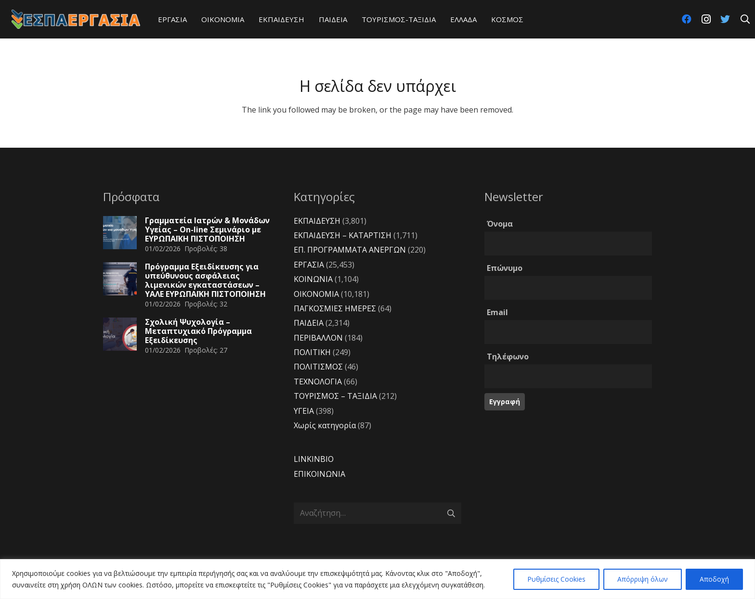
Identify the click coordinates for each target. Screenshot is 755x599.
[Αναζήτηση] (745, 19)
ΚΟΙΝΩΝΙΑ (313, 279)
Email (497, 312)
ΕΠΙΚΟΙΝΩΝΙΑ (319, 474)
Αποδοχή (714, 579)
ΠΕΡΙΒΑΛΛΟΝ (318, 337)
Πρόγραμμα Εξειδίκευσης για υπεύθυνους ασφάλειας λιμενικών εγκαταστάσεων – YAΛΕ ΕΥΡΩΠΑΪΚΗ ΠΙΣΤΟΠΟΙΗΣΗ (205, 280)
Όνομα (500, 223)
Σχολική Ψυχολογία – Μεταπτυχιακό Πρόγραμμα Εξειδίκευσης (198, 331)
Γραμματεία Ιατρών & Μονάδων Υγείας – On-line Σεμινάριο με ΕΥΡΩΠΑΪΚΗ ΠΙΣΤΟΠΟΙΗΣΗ (207, 229)
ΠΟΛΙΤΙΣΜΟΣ (318, 366)
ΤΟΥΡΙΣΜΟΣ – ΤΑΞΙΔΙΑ (335, 396)
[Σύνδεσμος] (76, 19)
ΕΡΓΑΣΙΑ (309, 264)
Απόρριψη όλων (642, 579)
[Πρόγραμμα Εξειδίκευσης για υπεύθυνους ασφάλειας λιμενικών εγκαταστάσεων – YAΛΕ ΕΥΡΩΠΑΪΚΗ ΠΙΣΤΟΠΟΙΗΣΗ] (120, 279)
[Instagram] (706, 19)
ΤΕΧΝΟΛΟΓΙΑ (318, 381)
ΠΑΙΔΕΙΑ (309, 323)
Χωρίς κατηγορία (325, 425)
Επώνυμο (504, 268)
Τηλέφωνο (508, 356)
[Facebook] (686, 19)
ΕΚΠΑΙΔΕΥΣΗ (317, 221)
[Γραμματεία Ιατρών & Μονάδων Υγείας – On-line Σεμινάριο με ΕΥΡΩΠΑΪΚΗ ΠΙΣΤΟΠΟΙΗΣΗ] (120, 233)
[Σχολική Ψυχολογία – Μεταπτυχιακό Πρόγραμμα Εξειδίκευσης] (120, 334)
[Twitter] (725, 19)
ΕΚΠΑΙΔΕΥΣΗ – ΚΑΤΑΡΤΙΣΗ (342, 235)
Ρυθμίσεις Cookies (556, 579)
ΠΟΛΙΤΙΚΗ (312, 352)
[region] (377, 579)
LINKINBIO (314, 459)
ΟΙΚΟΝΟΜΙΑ (316, 294)
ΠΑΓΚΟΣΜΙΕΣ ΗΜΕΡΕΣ (335, 308)
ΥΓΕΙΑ (304, 411)
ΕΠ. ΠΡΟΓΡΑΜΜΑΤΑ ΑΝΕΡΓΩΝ (350, 249)
